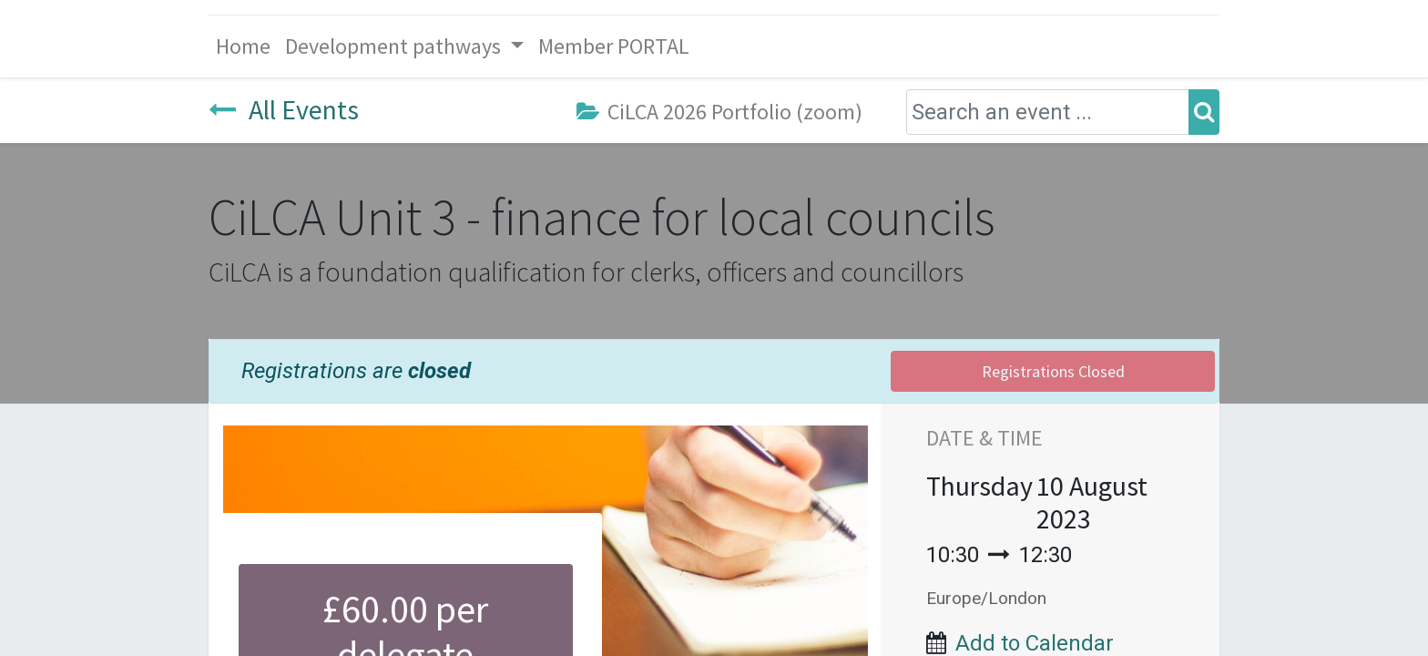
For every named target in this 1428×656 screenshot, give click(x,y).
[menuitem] (243, 46)
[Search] (1203, 112)
